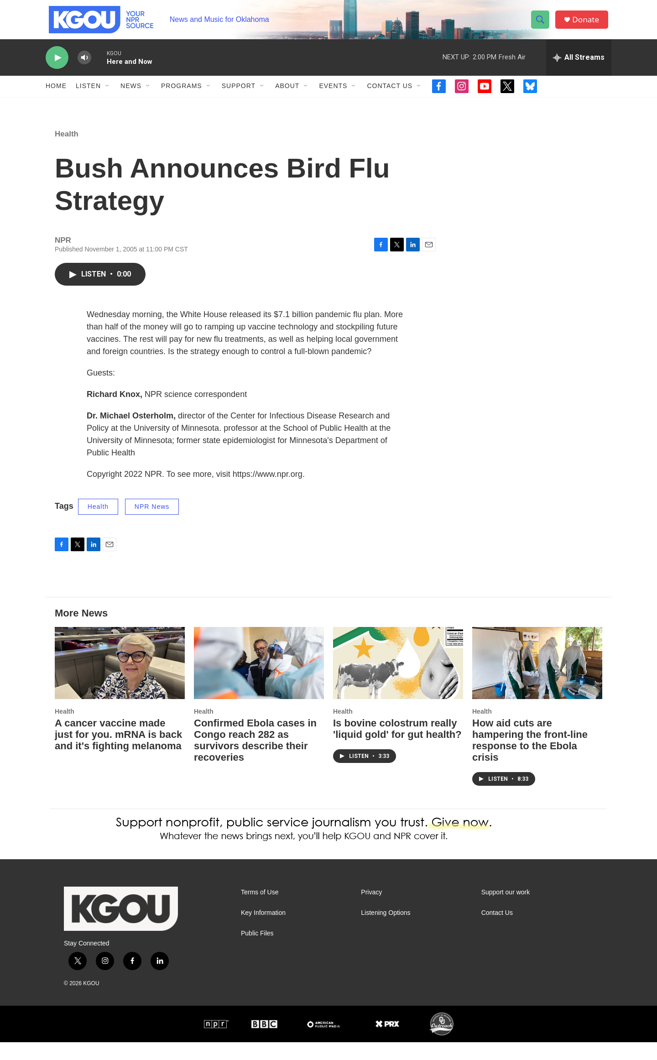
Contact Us (389, 95)
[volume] (84, 66)
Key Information (263, 930)
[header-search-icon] (542, 24)
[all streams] (578, 66)
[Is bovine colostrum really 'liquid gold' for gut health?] (398, 681)
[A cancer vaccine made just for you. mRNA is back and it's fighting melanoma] (120, 681)
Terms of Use (259, 910)
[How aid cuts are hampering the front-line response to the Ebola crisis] (537, 681)
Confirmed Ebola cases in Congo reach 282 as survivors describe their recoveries (255, 758)
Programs (181, 95)
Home (56, 95)
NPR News (152, 524)
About (287, 95)
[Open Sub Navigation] (107, 95)
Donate (588, 24)
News (130, 95)
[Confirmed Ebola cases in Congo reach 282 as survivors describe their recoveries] (259, 681)
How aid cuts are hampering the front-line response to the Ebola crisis (530, 758)
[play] (57, 66)
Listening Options (385, 930)
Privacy (371, 910)
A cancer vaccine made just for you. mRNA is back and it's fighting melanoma (118, 753)
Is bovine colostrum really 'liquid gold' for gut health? (397, 747)
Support (239, 95)
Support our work (505, 910)
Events (333, 95)
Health (66, 151)
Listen (88, 95)
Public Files (257, 951)
